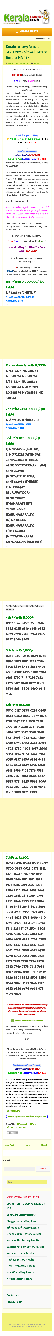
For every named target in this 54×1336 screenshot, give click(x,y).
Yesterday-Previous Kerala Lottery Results (27, 1116)
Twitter (34, 1124)
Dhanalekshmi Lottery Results (24, 1234)
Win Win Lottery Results (20, 1272)
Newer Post (9, 1145)
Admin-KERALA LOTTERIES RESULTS (31, 1326)
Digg (22, 1127)
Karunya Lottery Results (20, 1253)
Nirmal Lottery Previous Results (28, 1020)
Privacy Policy (14, 1302)
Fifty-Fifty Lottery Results (21, 1266)
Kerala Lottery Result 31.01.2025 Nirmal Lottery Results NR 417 (26, 52)
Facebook (22, 1124)
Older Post (45, 1145)
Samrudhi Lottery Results (21, 1215)
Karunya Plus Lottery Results (23, 1240)
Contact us (13, 1295)
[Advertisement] (27, 332)
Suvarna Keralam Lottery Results (25, 1247)
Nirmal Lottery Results (19, 1279)
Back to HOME (13, 1110)
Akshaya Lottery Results (20, 1259)
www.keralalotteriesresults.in (33, 1324)
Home (27, 1145)
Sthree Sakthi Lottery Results (23, 1227)
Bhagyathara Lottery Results (23, 1221)
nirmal (36, 63)
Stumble (12, 1127)
